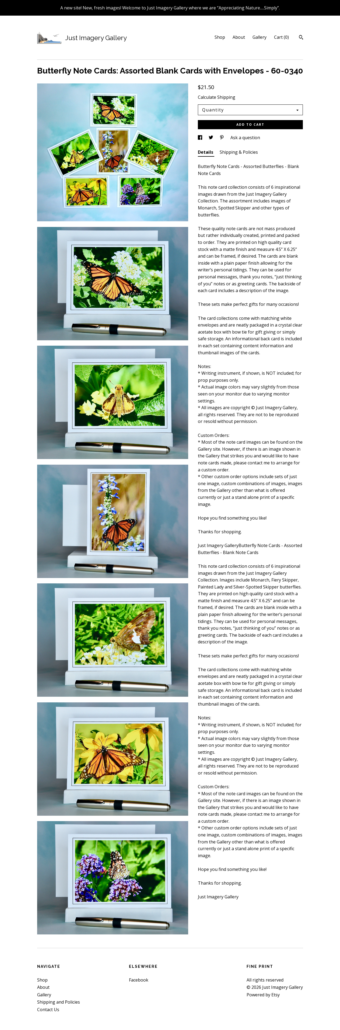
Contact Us (48, 1010)
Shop (220, 37)
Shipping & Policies (239, 152)
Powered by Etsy (263, 995)
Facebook (138, 980)
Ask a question (245, 138)
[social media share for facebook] (200, 138)
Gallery (260, 37)
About (239, 37)
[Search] (301, 38)
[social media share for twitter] (211, 138)
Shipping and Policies (58, 1002)
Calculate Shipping (216, 97)
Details (206, 152)
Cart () (281, 37)
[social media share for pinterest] (222, 138)
